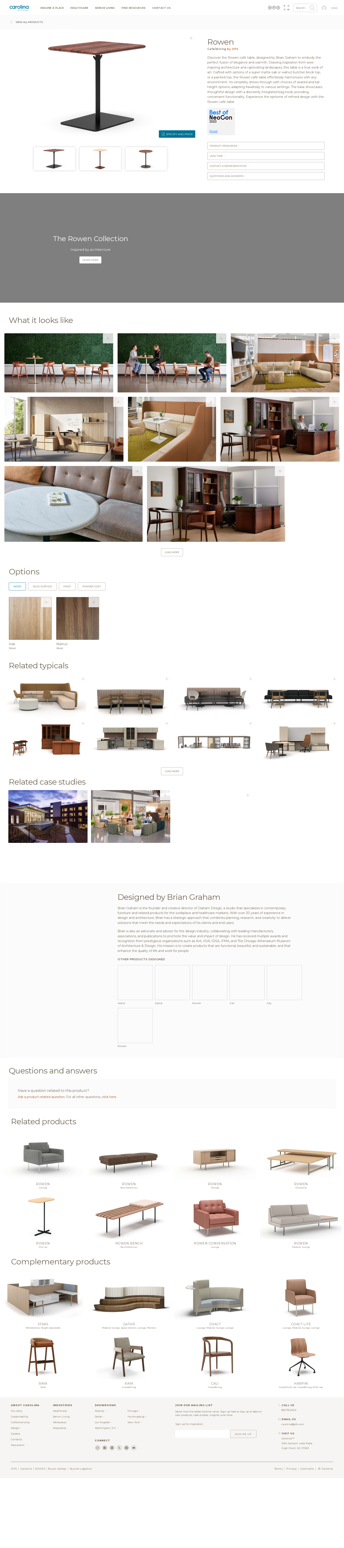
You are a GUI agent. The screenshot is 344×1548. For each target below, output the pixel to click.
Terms (278, 1538)
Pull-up (43, 1316)
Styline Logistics (81, 1538)
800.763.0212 (289, 1479)
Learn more (90, 259)
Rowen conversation (215, 1313)
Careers (15, 1503)
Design (15, 1497)
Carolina (26, 1538)
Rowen (43, 1253)
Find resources (134, 8)
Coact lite (301, 1394)
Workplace (59, 1491)
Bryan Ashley (57, 1538)
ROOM (40, 1538)
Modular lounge (301, 1316)
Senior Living (105, 8)
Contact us (161, 8)
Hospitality (59, 1497)
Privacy (292, 1538)
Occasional (301, 1257)
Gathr (129, 1394)
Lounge (43, 1257)
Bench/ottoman (129, 1257)
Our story (16, 1480)
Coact (215, 1394)
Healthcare (79, 8)
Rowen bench (129, 1313)
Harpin (301, 1453)
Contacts (16, 1508)
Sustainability (20, 1486)
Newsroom (17, 1514)
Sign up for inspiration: (189, 1493)
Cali (215, 1453)
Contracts (307, 1538)
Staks (43, 1394)
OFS (14, 1538)
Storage (215, 1257)
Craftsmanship (20, 1491)
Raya (43, 1453)
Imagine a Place (52, 8)
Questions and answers (228, 176)
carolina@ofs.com (292, 1493)
